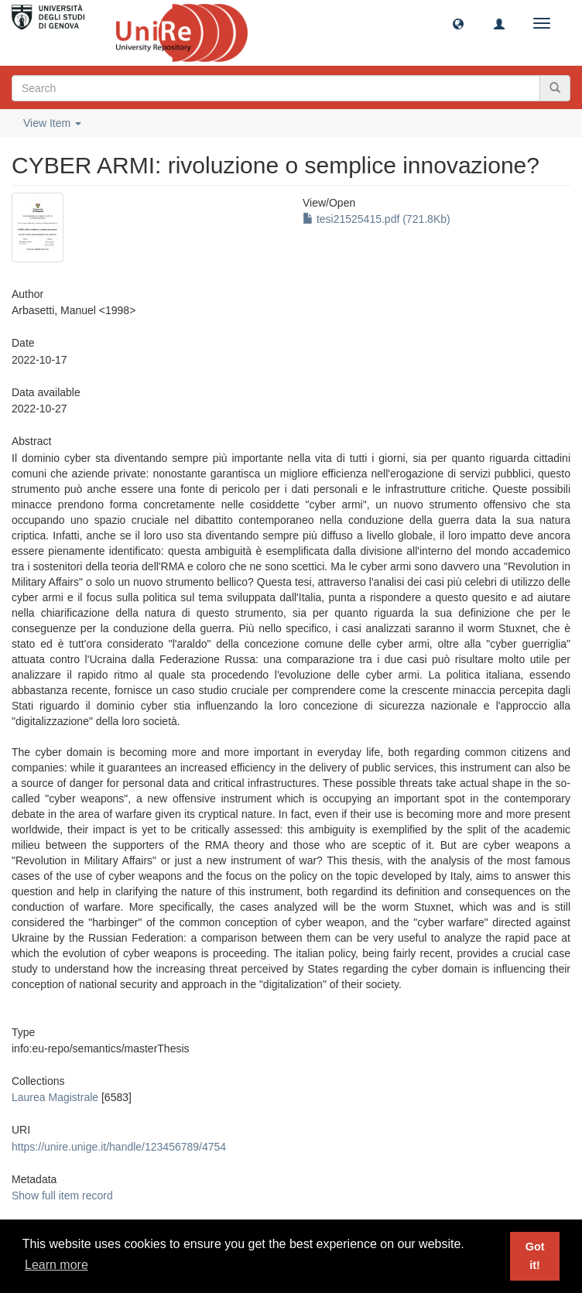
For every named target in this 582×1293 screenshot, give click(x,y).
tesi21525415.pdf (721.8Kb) (376, 219)
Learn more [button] (56, 1264)
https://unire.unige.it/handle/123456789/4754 (119, 1147)
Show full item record (62, 1195)
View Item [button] (52, 123)
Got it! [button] (535, 1255)
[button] (458, 23)
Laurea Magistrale (55, 1097)
